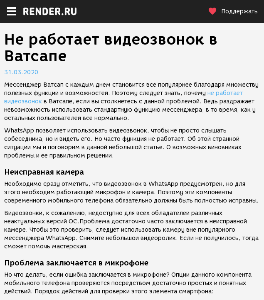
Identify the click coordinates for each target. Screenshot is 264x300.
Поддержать (233, 11)
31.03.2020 (21, 72)
